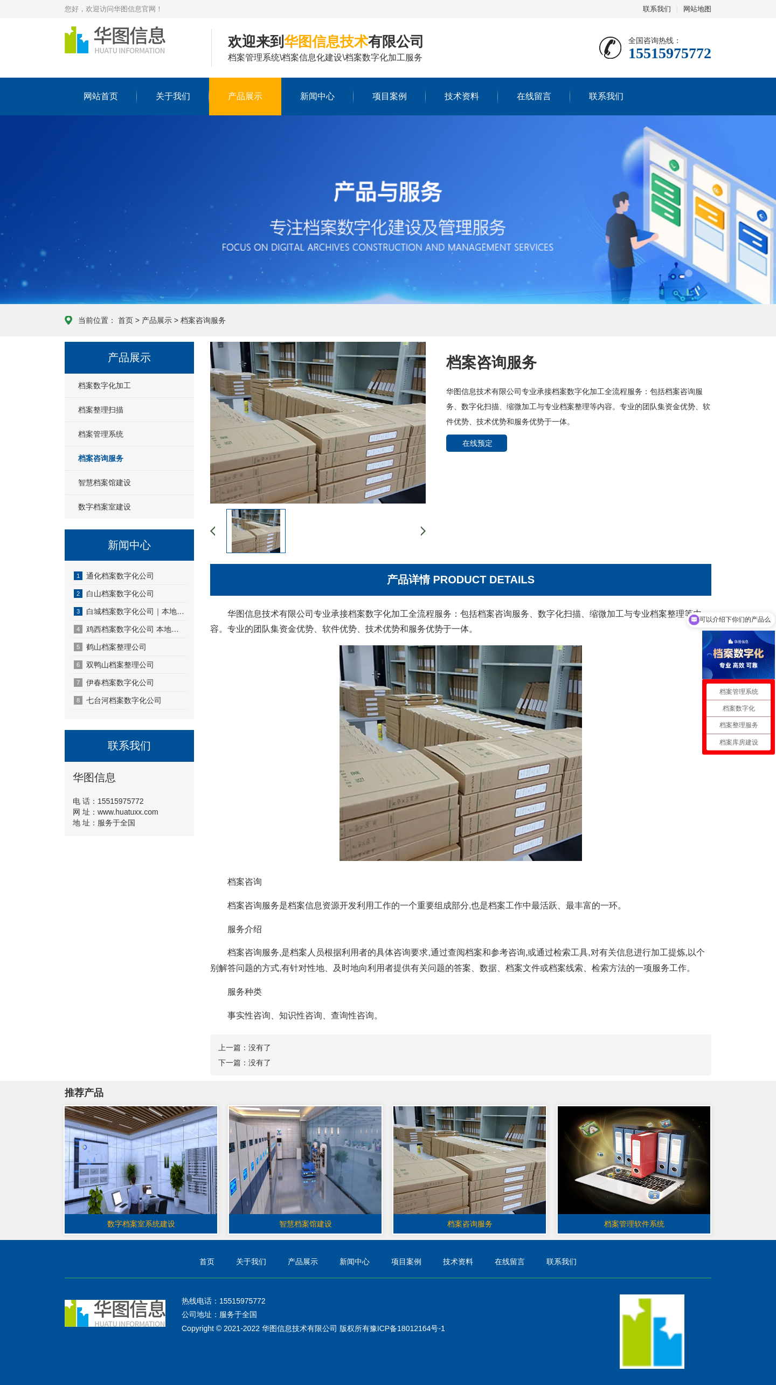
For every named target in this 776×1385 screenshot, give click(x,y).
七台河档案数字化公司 (118, 700)
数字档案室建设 (104, 506)
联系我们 (657, 9)
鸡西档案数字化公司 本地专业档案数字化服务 (130, 629)
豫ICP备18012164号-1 (407, 1328)
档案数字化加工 (104, 385)
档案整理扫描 (100, 409)
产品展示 (245, 96)
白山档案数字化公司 (114, 593)
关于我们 (173, 96)
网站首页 (101, 96)
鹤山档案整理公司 (110, 647)
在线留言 (534, 96)
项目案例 (389, 96)
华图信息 (130, 48)
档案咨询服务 (203, 320)
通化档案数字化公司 (114, 575)
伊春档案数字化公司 (114, 682)
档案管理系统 (100, 434)
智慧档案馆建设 (104, 482)
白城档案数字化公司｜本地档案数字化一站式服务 (130, 611)
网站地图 (697, 9)
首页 (125, 320)
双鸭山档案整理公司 (114, 664)
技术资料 (462, 96)
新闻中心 (317, 96)
